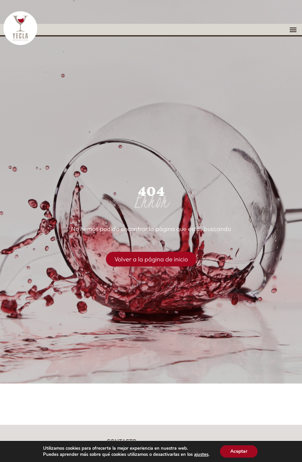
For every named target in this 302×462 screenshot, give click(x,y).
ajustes (201, 454)
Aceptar (238, 451)
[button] (293, 29)
